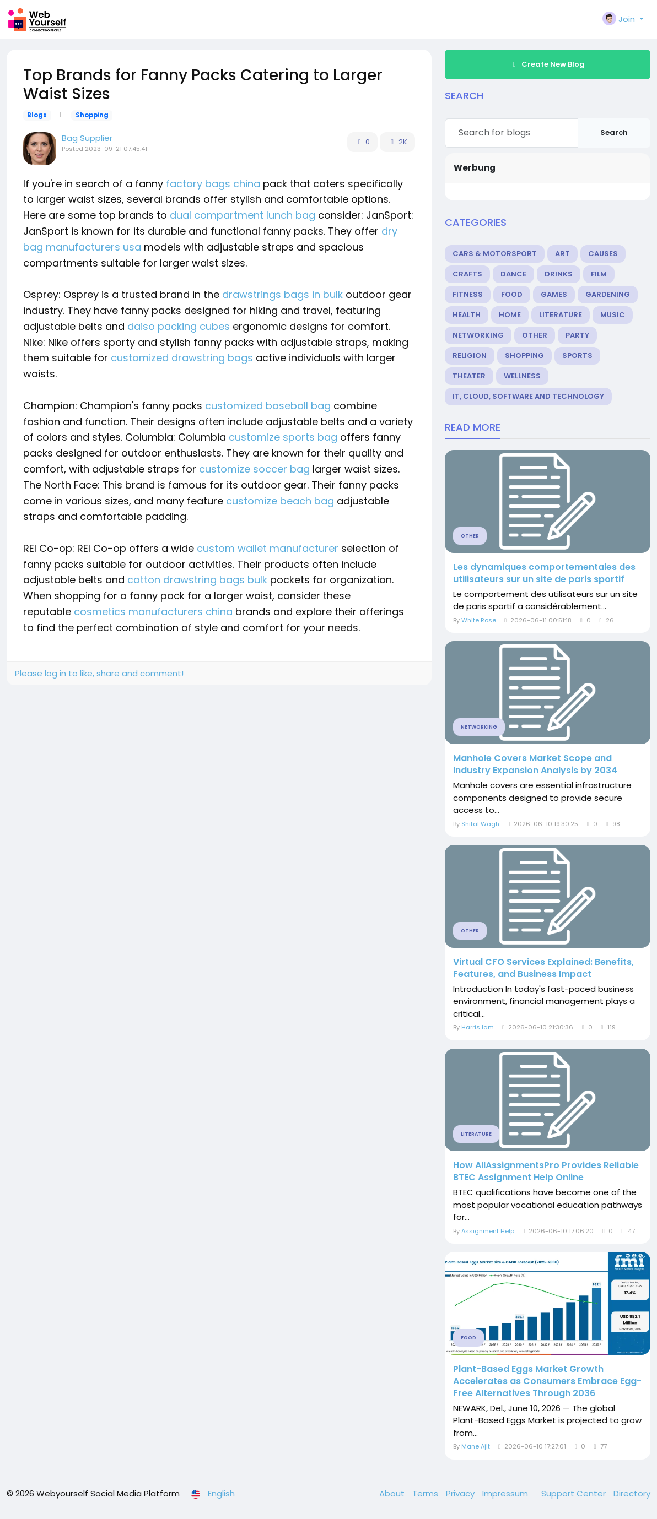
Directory (631, 1493)
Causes (603, 253)
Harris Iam (477, 1027)
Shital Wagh (480, 824)
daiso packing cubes (178, 326)
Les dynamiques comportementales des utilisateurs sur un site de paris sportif (544, 573)
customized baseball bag (268, 406)
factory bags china (213, 184)
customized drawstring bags (182, 358)
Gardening (607, 294)
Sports (577, 355)
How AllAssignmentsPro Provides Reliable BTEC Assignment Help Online (546, 1171)
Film (599, 274)
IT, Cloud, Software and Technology (528, 396)
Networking (478, 335)
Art (562, 253)
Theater (469, 376)
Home (510, 315)
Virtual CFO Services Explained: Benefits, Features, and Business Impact (543, 968)
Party (577, 335)
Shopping (92, 115)
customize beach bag (280, 501)
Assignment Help (488, 1231)
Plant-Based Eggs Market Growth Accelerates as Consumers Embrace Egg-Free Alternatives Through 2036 (547, 1381)
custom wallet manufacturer (267, 548)
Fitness (468, 294)
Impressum (506, 1493)
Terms (426, 1493)
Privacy (461, 1493)
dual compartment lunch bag (242, 215)
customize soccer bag (254, 469)
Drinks (559, 274)
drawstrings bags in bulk (282, 294)
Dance (513, 274)
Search (614, 132)
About (393, 1493)
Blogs (37, 115)
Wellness (522, 376)
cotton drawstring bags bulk (197, 580)
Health (467, 315)
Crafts (467, 274)
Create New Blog (547, 64)
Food (512, 294)
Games (554, 294)
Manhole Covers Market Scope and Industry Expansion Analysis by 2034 (535, 764)
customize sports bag (283, 437)
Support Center (574, 1493)
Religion (470, 355)
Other (534, 335)
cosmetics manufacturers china (153, 612)
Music (612, 315)
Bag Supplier (87, 138)
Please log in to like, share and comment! (99, 673)
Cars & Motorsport (495, 253)
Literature (560, 315)
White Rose (478, 620)
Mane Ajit (475, 1446)
